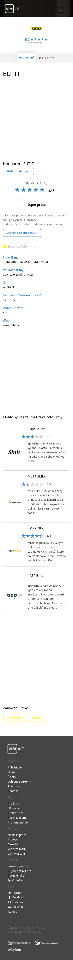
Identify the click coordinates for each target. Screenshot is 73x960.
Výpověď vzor (16, 854)
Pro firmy (13, 803)
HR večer (13, 808)
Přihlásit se (15, 767)
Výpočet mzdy (17, 849)
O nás (11, 772)
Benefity (13, 844)
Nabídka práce (17, 835)
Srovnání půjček (18, 866)
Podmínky (14, 786)
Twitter (17, 893)
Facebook (18, 897)
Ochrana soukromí (19, 781)
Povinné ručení (17, 875)
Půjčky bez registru (20, 871)
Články (12, 777)
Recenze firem (17, 817)
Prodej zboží (15, 718)
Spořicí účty (15, 880)
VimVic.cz (37, 927)
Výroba (36, 718)
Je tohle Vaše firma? (22, 246)
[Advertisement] (36, 116)
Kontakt (13, 791)
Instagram (18, 902)
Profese (13, 839)
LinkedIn (17, 907)
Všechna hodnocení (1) (22, 233)
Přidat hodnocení (18, 171)
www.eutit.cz (11, 325)
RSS (14, 911)
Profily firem (15, 813)
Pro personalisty (18, 822)
